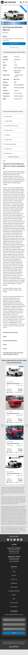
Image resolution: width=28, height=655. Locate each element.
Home (14, 571)
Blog (14, 598)
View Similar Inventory (14, 47)
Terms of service (14, 602)
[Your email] (14, 629)
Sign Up (14, 632)
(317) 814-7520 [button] (14, 553)
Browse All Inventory (14, 43)
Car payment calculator (14, 591)
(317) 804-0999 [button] (14, 562)
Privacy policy (14, 606)
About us (14, 595)
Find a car (14, 575)
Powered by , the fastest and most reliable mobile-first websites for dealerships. (14, 644)
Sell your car (14, 579)
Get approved (14, 583)
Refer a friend (14, 587)
